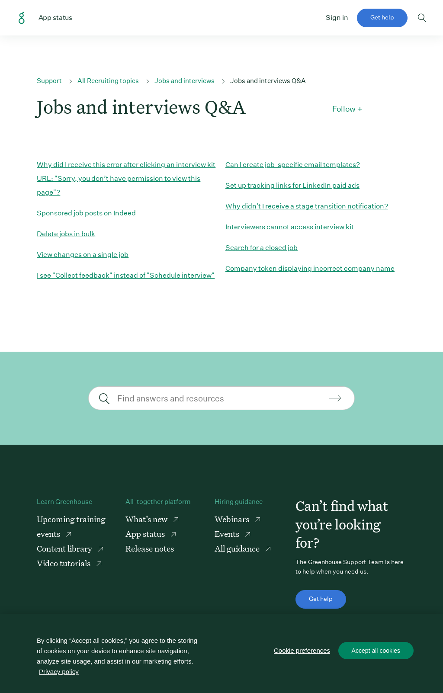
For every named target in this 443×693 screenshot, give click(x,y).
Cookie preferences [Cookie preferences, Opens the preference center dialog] (302, 650)
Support (49, 81)
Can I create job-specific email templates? (292, 164)
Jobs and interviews (184, 81)
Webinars (233, 518)
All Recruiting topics (108, 81)
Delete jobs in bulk (66, 234)
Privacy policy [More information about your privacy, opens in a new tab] (59, 671)
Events (228, 533)
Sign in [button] (337, 17)
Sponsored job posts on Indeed (86, 213)
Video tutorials (64, 563)
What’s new (147, 518)
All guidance (238, 548)
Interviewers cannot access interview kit (289, 227)
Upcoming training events (71, 526)
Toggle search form (422, 18)
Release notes (149, 548)
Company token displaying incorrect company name (310, 268)
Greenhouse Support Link (22, 18)
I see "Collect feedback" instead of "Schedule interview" (126, 275)
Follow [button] (344, 109)
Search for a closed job (261, 248)
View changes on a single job (82, 254)
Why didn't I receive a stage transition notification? (306, 206)
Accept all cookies (376, 651)
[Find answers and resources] (220, 398)
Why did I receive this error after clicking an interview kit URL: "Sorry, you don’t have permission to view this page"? (126, 178)
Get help (382, 17)
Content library (65, 548)
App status (146, 533)
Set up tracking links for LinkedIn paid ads (292, 185)
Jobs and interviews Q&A (268, 81)
